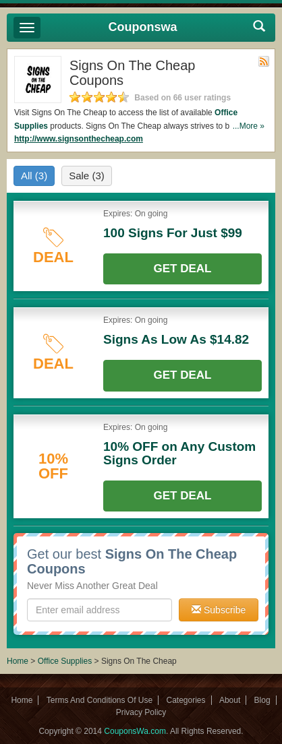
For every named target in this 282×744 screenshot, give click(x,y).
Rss (263, 61)
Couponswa (143, 27)
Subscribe (219, 609)
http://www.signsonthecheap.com (78, 139)
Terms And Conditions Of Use (99, 700)
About (229, 700)
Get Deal (183, 268)
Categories (186, 700)
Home (17, 661)
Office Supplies (65, 661)
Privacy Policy (141, 712)
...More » (248, 126)
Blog (262, 700)
